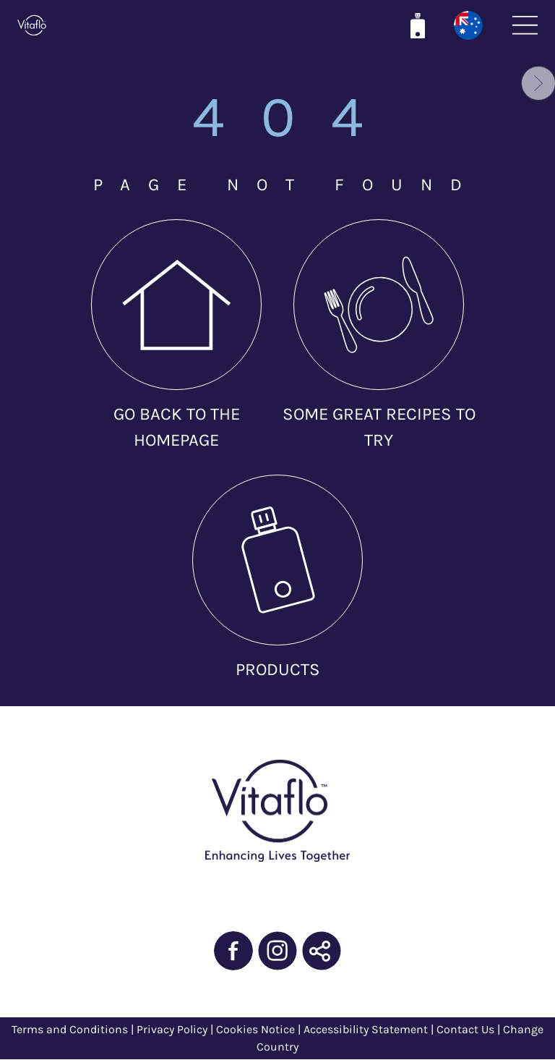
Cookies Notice (255, 1029)
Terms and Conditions (70, 1029)
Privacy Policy (173, 1029)
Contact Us (465, 1029)
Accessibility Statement (366, 1029)
